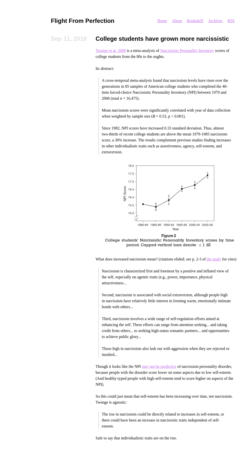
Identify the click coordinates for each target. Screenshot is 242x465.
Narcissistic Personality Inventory (187, 50)
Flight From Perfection (82, 20)
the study (214, 259)
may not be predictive (159, 366)
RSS (231, 21)
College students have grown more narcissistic (162, 38)
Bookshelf (195, 21)
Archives (215, 21)
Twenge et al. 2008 (111, 50)
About (177, 21)
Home (162, 21)
